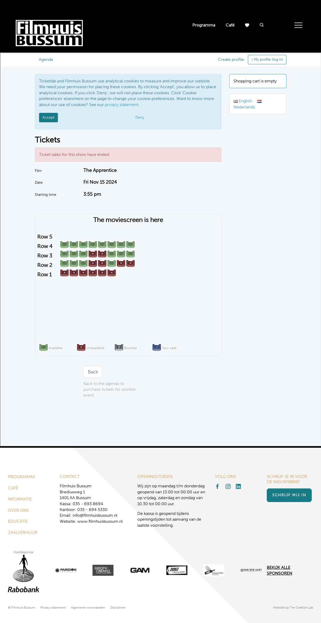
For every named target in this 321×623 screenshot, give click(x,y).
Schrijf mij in (289, 495)
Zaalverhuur (22, 532)
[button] (261, 25)
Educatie (18, 521)
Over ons (18, 510)
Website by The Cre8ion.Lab (293, 607)
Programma (203, 25)
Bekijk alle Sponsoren (279, 570)
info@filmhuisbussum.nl (95, 515)
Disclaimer (118, 607)
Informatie (20, 499)
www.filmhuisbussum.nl (100, 521)
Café (230, 25)
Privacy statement (53, 607)
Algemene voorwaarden (88, 607)
